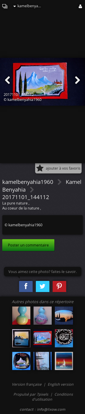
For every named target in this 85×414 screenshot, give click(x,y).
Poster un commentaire (28, 245)
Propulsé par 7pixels (30, 394)
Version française (27, 384)
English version (60, 384)
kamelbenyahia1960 (29, 5)
